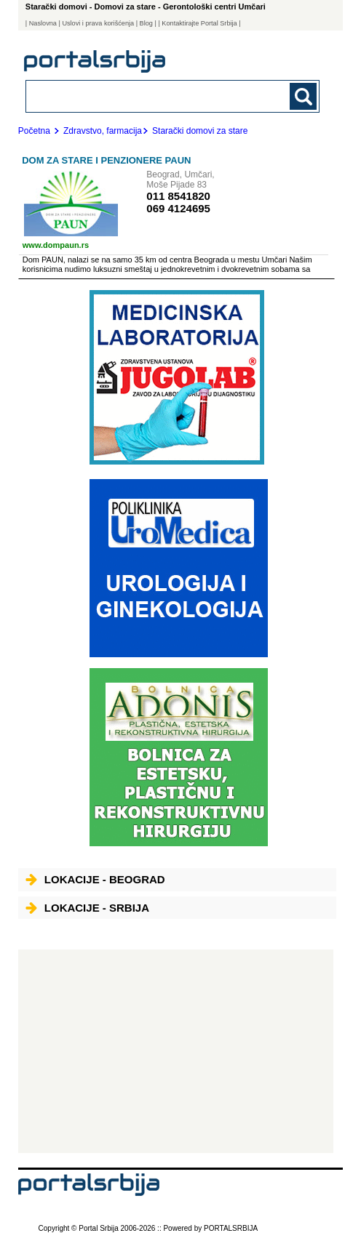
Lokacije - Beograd (95, 879)
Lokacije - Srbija (87, 907)
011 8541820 (178, 196)
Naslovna (43, 23)
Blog (146, 23)
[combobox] (144, 95)
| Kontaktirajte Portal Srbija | (199, 23)
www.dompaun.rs (56, 245)
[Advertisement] (175, 1051)
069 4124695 (178, 208)
